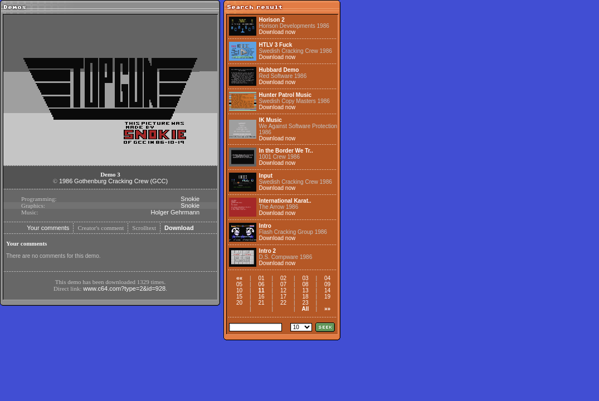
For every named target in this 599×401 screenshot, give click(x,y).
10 (239, 290)
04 (327, 278)
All (305, 309)
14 (327, 290)
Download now (277, 32)
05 (239, 284)
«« (239, 278)
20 (239, 303)
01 (261, 278)
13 (305, 290)
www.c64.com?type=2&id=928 (124, 288)
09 (327, 284)
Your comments (48, 227)
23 (305, 303)
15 (239, 297)
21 (261, 303)
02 (283, 278)
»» (327, 309)
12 (283, 290)
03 (305, 278)
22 (283, 303)
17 (283, 297)
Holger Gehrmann (175, 212)
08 (305, 284)
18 (305, 297)
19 (327, 297)
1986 (65, 181)
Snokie (190, 198)
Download (179, 227)
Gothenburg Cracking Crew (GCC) (121, 181)
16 (261, 297)
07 (283, 284)
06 (261, 284)
